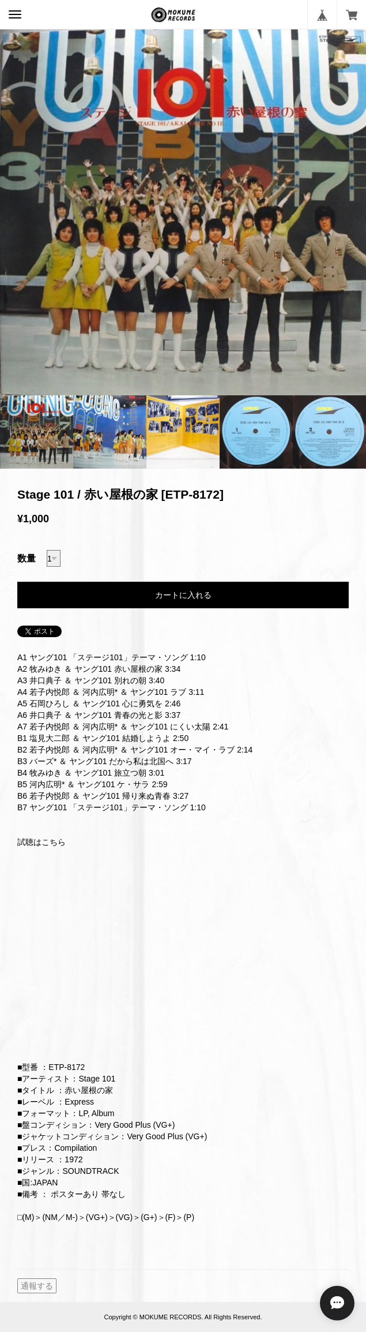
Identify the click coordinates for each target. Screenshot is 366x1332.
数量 (26, 558)
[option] (183, 212)
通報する (37, 1285)
